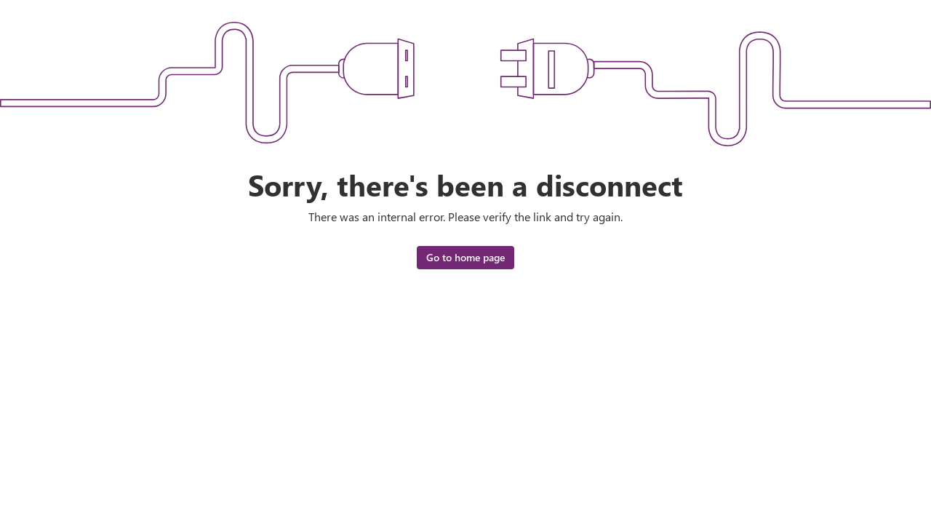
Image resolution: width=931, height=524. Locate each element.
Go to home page (465, 257)
